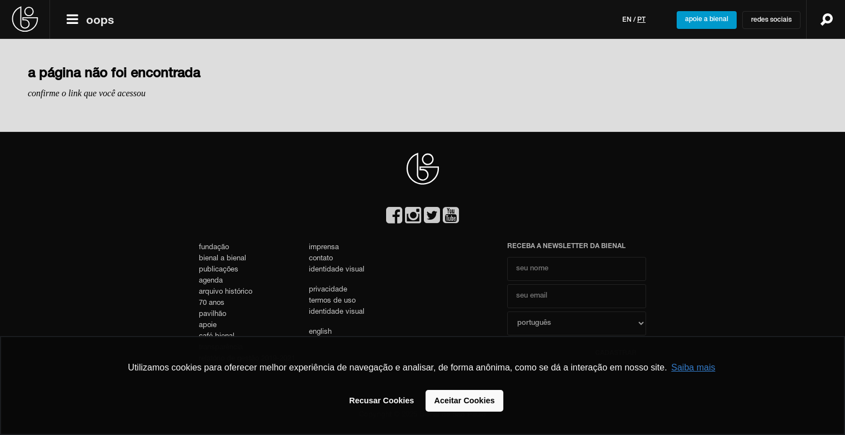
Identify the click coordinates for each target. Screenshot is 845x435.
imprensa (324, 247)
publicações (218, 270)
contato (321, 259)
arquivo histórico (225, 292)
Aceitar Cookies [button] (464, 400)
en (627, 20)
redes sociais (771, 20)
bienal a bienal (222, 259)
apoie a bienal (706, 19)
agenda (211, 281)
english (320, 332)
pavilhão (212, 314)
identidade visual (336, 270)
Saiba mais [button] (693, 367)
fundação (214, 247)
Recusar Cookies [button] (381, 400)
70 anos (211, 303)
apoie (208, 325)
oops (100, 21)
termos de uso (332, 301)
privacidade (328, 290)
